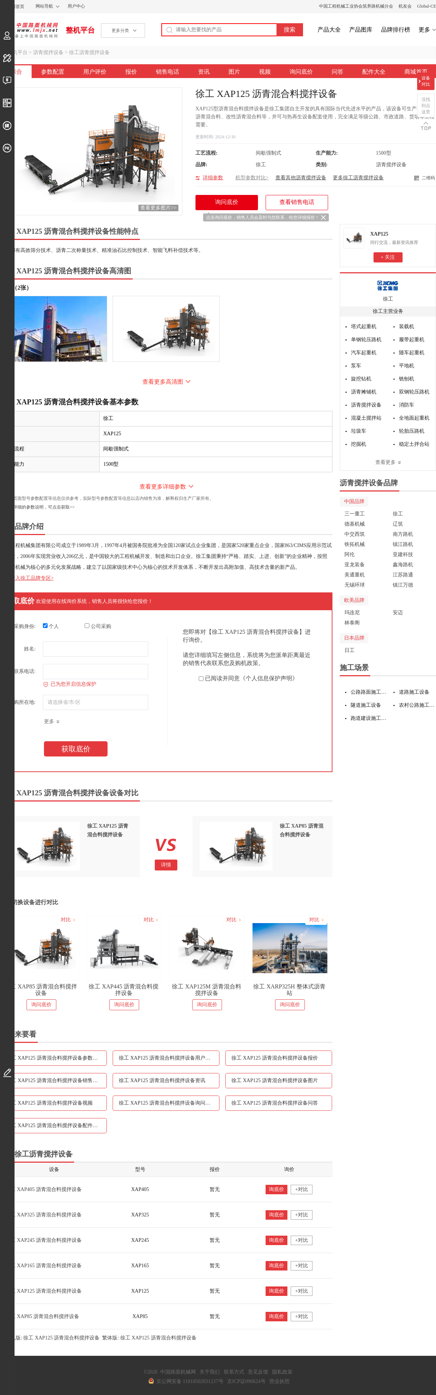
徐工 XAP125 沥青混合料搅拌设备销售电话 (54, 1080)
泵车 (356, 365)
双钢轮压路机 (414, 392)
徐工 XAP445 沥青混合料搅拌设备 (123, 989)
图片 (234, 72)
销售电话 (167, 72)
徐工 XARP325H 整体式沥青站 (289, 989)
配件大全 (373, 72)
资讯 (204, 72)
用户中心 (76, 6)
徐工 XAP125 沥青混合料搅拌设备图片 (274, 1080)
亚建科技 (403, 554)
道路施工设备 (414, 692)
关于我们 (209, 1372)
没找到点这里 (425, 105)
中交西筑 (354, 534)
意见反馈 (258, 1372)
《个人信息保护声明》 (269, 678)
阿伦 (349, 554)
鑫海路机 (403, 564)
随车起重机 (411, 352)
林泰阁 (352, 622)
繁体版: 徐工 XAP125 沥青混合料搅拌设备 (149, 1338)
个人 (51, 626)
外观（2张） (16, 288)
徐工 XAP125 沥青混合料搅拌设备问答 (274, 1103)
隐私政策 (282, 1372)
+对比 (301, 1189)
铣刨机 (406, 379)
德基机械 (354, 524)
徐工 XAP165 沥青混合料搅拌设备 (43, 1265)
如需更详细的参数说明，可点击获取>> (37, 507)
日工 (349, 650)
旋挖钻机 (361, 379)
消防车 (406, 405)
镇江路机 (403, 544)
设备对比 (425, 81)
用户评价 (94, 72)
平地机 (406, 365)
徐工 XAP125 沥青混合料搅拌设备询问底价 (167, 1103)
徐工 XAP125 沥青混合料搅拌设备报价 (274, 1058)
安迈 (398, 612)
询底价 (276, 1189)
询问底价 (301, 72)
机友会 (405, 6)
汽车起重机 (363, 352)
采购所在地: (22, 702)
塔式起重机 (363, 326)
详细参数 (213, 177)
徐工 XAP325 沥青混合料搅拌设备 (43, 1214)
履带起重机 (411, 339)
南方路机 (403, 534)
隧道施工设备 (366, 705)
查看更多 (385, 462)
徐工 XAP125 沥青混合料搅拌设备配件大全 (54, 1125)
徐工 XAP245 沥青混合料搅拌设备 (43, 1240)
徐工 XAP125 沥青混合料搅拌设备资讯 (162, 1080)
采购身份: (25, 626)
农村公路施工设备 (417, 705)
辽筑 (398, 524)
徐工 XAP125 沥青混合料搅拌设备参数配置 (54, 1058)
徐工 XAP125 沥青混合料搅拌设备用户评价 (167, 1058)
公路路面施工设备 (369, 692)
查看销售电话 (296, 202)
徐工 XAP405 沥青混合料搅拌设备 (43, 1189)
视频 (265, 72)
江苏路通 (403, 575)
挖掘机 (358, 444)
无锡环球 (354, 585)
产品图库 (360, 29)
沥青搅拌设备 (48, 52)
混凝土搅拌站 (366, 418)
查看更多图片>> (158, 208)
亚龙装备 (354, 564)
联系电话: (25, 671)
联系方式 (234, 1372)
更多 (424, 29)
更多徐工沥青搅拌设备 (358, 177)
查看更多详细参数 (163, 487)
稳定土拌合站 (414, 444)
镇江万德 (403, 585)
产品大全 (329, 29)
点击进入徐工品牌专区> (27, 578)
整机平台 (80, 30)
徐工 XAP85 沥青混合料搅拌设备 (40, 989)
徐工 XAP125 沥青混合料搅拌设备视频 (49, 1103)
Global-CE (426, 6)
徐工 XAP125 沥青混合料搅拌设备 (43, 1291)
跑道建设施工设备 (369, 718)
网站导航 (44, 6)
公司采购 (98, 626)
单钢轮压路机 (366, 339)
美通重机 (354, 575)
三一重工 (354, 514)
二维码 (428, 177)
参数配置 (52, 72)
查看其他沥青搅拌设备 (300, 177)
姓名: (30, 649)
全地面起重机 (414, 418)
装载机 (406, 326)
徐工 (388, 299)
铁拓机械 (354, 544)
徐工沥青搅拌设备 (89, 52)
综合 (16, 72)
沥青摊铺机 (363, 392)
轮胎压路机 (411, 431)
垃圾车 (358, 431)
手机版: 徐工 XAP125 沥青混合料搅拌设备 (52, 1338)
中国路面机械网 (29, 30)
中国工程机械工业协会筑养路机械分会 (356, 6)
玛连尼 (352, 612)
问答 (337, 72)
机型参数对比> (252, 177)
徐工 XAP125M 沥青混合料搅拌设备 (206, 989)
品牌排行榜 (395, 29)
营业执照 (279, 1381)
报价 (131, 72)
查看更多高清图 (162, 382)
